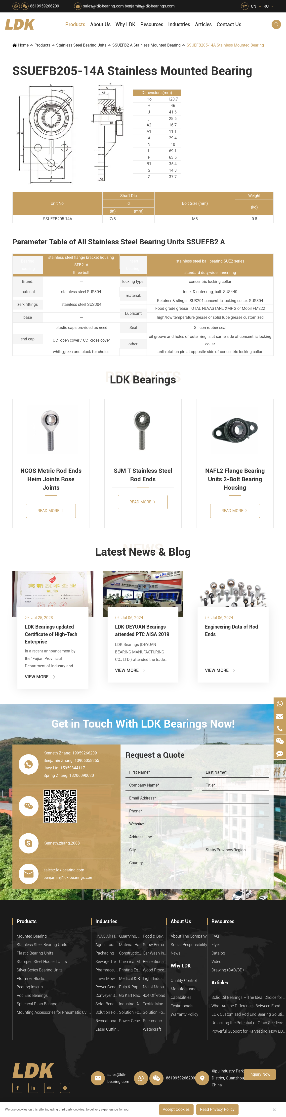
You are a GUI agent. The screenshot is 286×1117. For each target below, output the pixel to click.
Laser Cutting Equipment (107, 1029)
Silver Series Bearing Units (40, 970)
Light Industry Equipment (154, 978)
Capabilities (181, 997)
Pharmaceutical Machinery (107, 970)
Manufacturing (184, 989)
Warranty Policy (184, 1014)
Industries (179, 24)
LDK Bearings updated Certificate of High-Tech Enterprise (51, 634)
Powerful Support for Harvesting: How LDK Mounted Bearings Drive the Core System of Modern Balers (248, 1031)
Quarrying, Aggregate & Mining (131, 936)
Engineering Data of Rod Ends (231, 630)
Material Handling (131, 944)
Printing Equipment (131, 970)
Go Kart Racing (131, 995)
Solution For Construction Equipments (154, 1012)
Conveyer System (107, 995)
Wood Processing (154, 970)
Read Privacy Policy (217, 1109)
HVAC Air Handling (107, 936)
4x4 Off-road (154, 995)
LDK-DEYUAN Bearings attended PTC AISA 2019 (142, 630)
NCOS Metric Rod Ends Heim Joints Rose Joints (51, 479)
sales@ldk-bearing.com (103, 6)
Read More (50, 510)
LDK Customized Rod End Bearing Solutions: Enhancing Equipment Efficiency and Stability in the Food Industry (248, 1014)
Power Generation (131, 1020)
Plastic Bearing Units (35, 953)
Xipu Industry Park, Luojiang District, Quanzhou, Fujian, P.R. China (238, 1078)
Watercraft (152, 1029)
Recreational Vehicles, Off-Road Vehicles (107, 1020)
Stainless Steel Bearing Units (81, 45)
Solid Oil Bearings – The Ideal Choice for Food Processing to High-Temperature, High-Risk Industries (248, 997)
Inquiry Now (259, 1074)
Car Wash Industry (154, 953)
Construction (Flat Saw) (131, 953)
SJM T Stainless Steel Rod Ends (143, 475)
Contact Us (229, 24)
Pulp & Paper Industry (131, 987)
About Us (100, 24)
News (175, 953)
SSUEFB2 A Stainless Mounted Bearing (146, 45)
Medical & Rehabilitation (131, 978)
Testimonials (182, 1006)
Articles (203, 24)
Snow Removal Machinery (154, 944)
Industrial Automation (131, 1004)
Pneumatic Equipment (154, 1020)
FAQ (215, 936)
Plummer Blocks (31, 978)
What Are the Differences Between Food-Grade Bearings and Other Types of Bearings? (248, 1006)
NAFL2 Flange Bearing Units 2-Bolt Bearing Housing (235, 479)
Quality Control (184, 980)
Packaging (104, 953)
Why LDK (125, 24)
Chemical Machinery (131, 961)
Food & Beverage (154, 936)
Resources (151, 24)
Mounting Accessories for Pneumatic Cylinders (54, 1012)
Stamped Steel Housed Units (42, 961)
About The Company (189, 936)
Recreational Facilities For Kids (154, 961)
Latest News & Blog (143, 551)
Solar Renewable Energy (107, 1004)
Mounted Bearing (32, 936)
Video (216, 961)
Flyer (215, 944)
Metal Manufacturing (154, 987)
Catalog (218, 953)
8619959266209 (44, 6)
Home (23, 45)
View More (40, 676)
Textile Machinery (154, 1004)
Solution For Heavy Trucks (107, 1012)
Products (75, 24)
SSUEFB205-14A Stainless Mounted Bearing (225, 45)
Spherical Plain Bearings (38, 1004)
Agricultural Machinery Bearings (107, 944)
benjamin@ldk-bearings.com (150, 6)
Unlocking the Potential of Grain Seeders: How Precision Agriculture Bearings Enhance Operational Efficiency (248, 1022)
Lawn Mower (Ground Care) (107, 978)
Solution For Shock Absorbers (131, 1012)
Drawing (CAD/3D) (227, 970)
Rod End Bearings (32, 995)
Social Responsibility (189, 944)
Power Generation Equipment (107, 987)
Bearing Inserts (30, 987)
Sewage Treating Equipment (107, 961)
